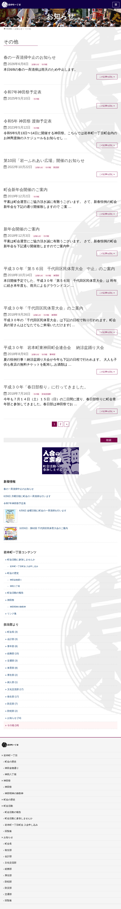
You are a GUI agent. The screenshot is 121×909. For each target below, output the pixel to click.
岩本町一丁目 (10, 755)
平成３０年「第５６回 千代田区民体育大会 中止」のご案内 (59, 268)
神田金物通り (12, 768)
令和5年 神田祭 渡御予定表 (28, 121)
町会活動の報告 (15, 593)
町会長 (8, 843)
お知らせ (35, 64)
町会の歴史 (13, 573)
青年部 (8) (12, 646)
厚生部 (8, 875)
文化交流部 (46, 394)
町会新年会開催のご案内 (26, 189)
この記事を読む (106, 77)
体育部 (56, 275)
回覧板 (8, 831)
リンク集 (12, 613)
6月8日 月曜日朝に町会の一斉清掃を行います (27, 496)
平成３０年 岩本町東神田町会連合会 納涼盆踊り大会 (54, 347)
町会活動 (8, 806)
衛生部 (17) (13, 696)
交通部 (8, 894)
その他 (44, 64)
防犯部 (8, 881)
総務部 (8, 869)
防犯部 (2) (12, 711)
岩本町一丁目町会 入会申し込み (21, 824)
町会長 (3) (12, 632)
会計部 (8, 856)
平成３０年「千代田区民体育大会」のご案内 (43, 308)
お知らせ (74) (14, 718)
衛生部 (8, 850)
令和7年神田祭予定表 (22, 92)
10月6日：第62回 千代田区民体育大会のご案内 (43, 528)
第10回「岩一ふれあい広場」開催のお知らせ (44, 160)
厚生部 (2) (12, 675)
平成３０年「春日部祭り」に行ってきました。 (46, 387)
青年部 (52, 354)
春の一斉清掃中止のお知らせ (30, 57)
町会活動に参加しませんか (21, 559)
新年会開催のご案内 (22, 229)
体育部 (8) (12, 668)
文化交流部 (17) (15, 689)
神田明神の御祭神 (14, 793)
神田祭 (10, 600)
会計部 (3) (12, 639)
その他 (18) (13, 725)
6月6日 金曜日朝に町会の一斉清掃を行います (42, 510)
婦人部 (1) (12, 682)
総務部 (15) (13, 653)
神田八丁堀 (10, 774)
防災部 (56, 167)
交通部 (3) (12, 660)
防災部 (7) (12, 704)
